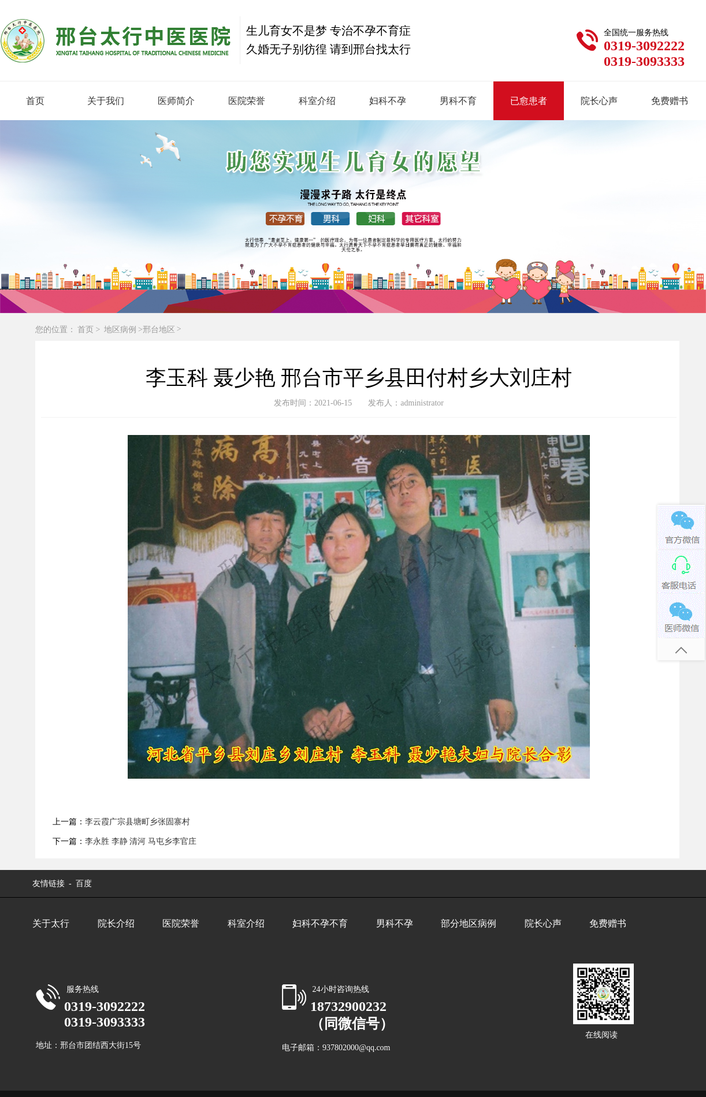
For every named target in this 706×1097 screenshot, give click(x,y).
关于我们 (105, 101)
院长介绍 (116, 923)
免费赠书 (669, 101)
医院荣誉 (246, 101)
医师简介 (176, 101)
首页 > (89, 329)
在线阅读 (601, 1035)
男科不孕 (394, 923)
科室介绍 (317, 101)
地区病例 (120, 329)
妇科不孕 (387, 101)
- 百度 (79, 883)
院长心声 (599, 101)
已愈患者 (528, 101)
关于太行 (50, 923)
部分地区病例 (468, 923)
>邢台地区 (156, 329)
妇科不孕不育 (320, 923)
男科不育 (458, 101)
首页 (35, 101)
